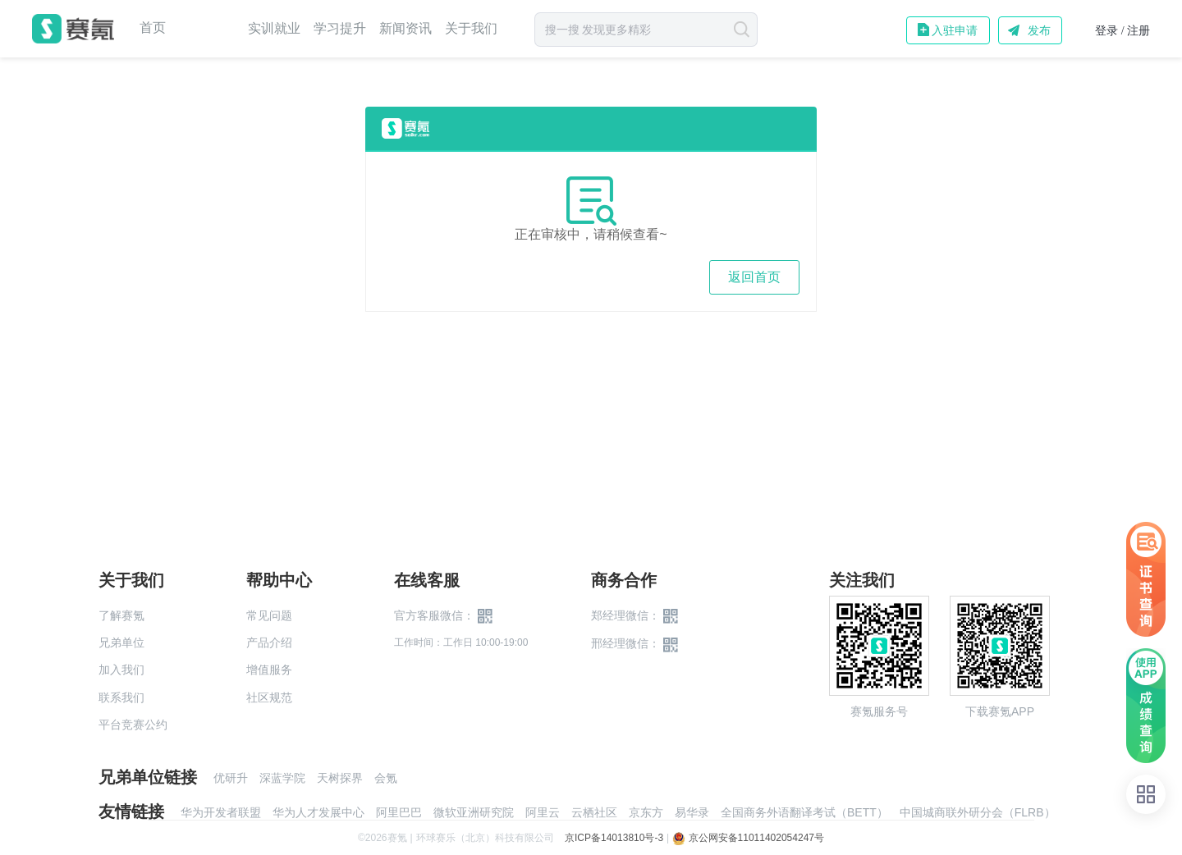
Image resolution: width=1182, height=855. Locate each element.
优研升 (230, 777)
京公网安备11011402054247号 (748, 838)
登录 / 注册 (1122, 31)
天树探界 (340, 777)
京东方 (646, 812)
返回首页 (754, 277)
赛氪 (73, 28)
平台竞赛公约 (132, 724)
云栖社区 (594, 812)
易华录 (692, 812)
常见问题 (269, 615)
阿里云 (542, 812)
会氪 (385, 777)
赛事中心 (207, 28)
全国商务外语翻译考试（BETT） (804, 812)
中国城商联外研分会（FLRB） (978, 812)
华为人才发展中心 (318, 812)
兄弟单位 (121, 642)
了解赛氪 (121, 615)
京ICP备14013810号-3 (614, 838)
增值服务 (269, 669)
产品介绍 (269, 642)
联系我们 (121, 697)
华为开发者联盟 (221, 812)
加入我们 (121, 669)
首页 (153, 27)
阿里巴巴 (399, 812)
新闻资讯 (405, 28)
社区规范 (269, 697)
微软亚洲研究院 (473, 812)
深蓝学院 (282, 777)
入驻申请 (955, 30)
